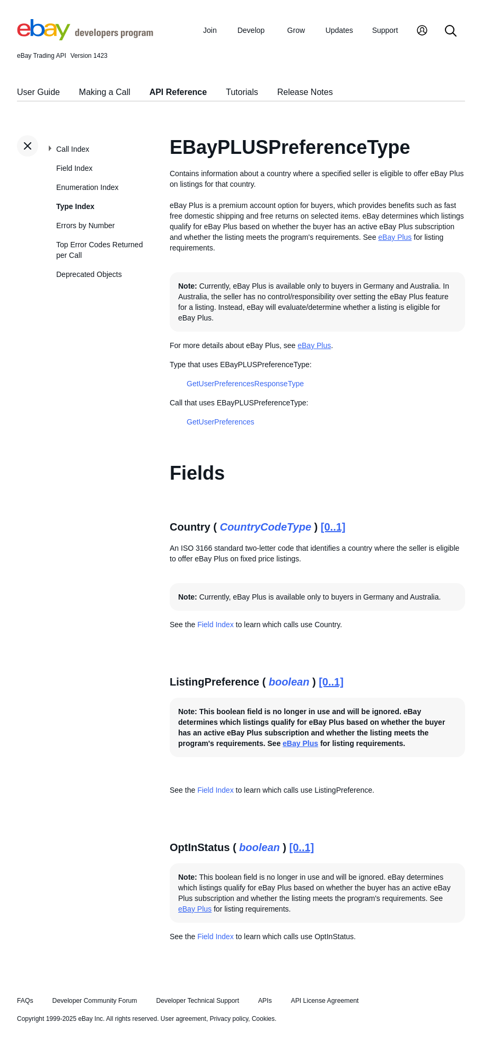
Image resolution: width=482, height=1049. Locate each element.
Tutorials (242, 92)
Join (210, 30)
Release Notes (305, 92)
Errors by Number (85, 225)
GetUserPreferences (221, 422)
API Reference (178, 92)
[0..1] (333, 527)
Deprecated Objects (89, 274)
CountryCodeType (265, 527)
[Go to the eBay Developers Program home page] (85, 37)
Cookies (263, 1018)
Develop (251, 30)
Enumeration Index (87, 187)
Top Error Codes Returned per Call (99, 249)
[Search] (451, 31)
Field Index (74, 168)
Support (385, 30)
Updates (339, 30)
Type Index (75, 206)
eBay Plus (394, 237)
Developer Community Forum (94, 1000)
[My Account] (422, 31)
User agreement (183, 1018)
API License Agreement (324, 1000)
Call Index (72, 149)
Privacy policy (229, 1018)
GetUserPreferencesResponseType (245, 383)
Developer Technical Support (197, 1000)
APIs (265, 1000)
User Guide (38, 92)
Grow (296, 30)
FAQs (25, 1000)
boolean (289, 682)
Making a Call (104, 92)
